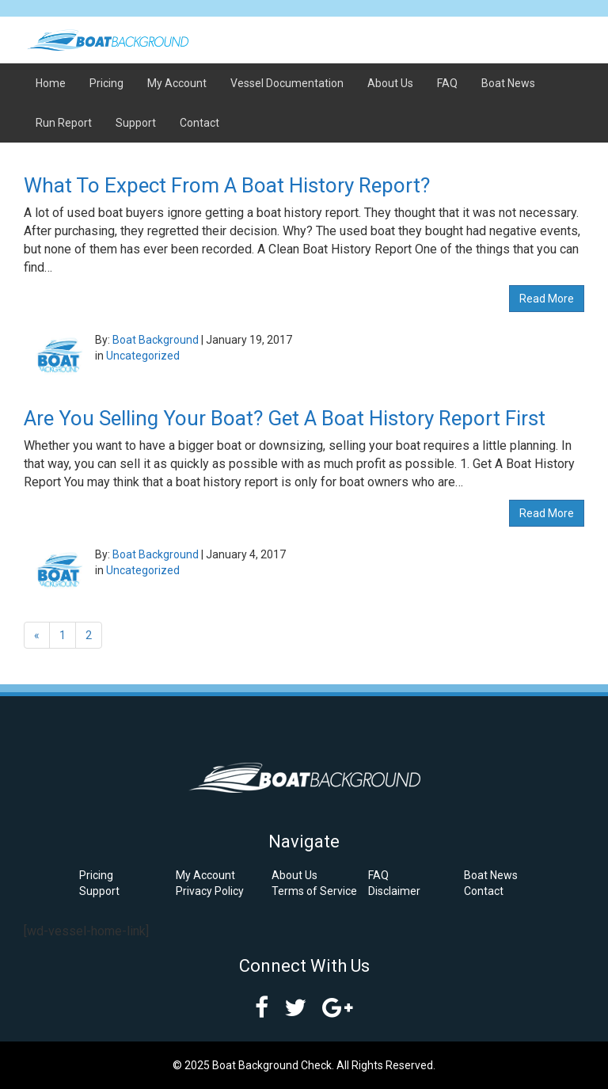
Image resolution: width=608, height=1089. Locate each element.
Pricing (106, 83)
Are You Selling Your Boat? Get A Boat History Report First (284, 418)
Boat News (508, 83)
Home (51, 83)
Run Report (64, 122)
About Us (390, 83)
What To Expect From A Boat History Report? (227, 185)
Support (136, 122)
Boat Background (155, 339)
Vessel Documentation (287, 83)
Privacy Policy (210, 891)
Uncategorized (143, 355)
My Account (177, 83)
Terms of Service (314, 891)
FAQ (447, 83)
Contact (199, 122)
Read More (546, 298)
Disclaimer (394, 891)
